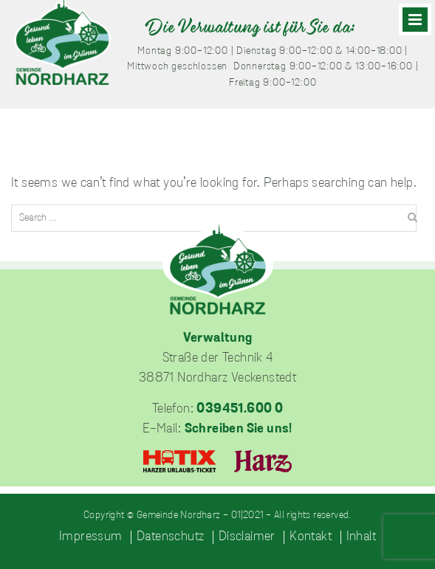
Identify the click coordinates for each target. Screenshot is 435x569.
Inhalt (361, 537)
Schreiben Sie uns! (238, 429)
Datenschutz (170, 537)
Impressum (91, 537)
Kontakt (311, 537)
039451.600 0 (239, 409)
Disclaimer (247, 537)
